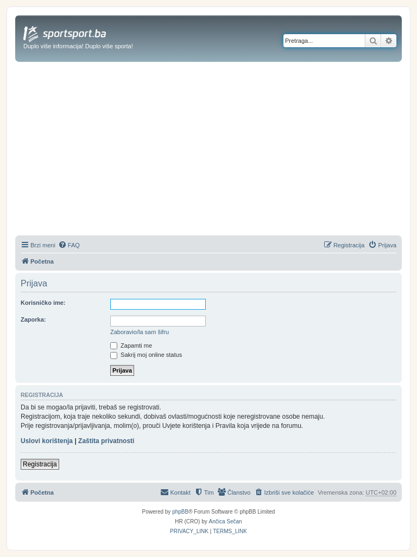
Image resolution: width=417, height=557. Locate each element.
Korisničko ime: (43, 302)
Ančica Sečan (225, 521)
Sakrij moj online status (146, 354)
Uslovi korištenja (47, 441)
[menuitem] (69, 245)
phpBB (180, 512)
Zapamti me (131, 345)
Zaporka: (33, 319)
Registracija (40, 464)
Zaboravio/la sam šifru (139, 332)
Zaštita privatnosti (106, 441)
